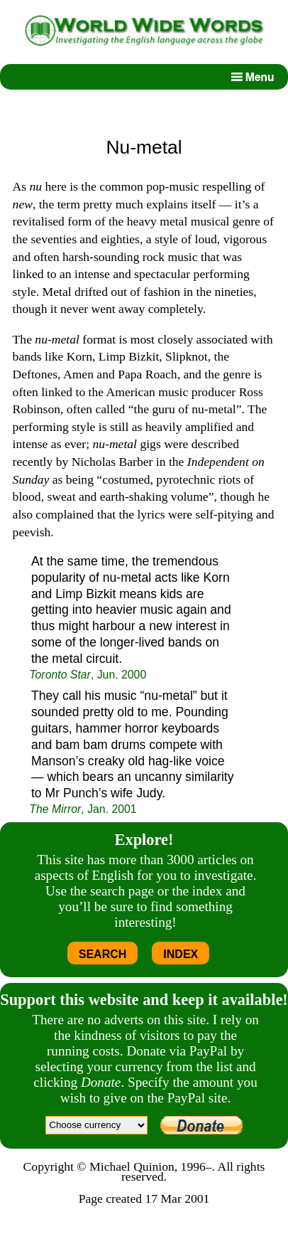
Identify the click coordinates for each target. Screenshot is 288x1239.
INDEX (180, 954)
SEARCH (103, 954)
